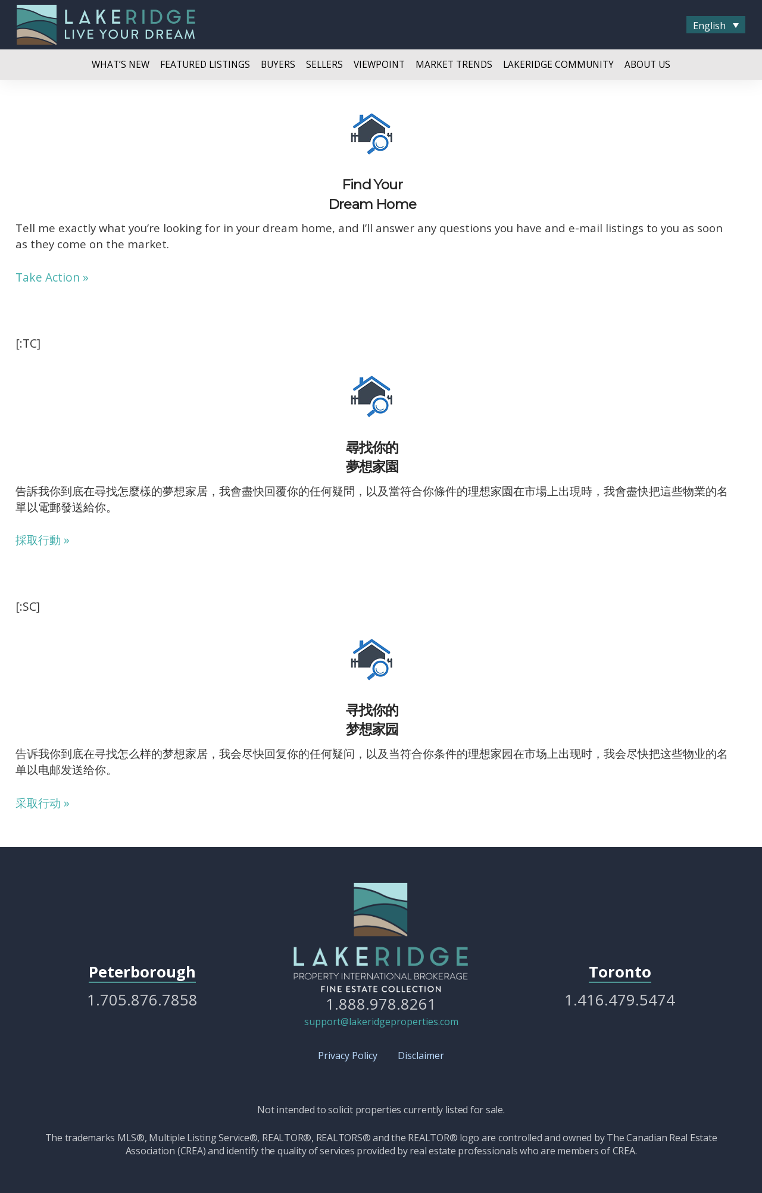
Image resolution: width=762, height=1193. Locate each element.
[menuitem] (715, 25)
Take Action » (52, 277)
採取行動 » (42, 540)
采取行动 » (42, 803)
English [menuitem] (709, 25)
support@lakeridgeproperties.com (381, 1021)
